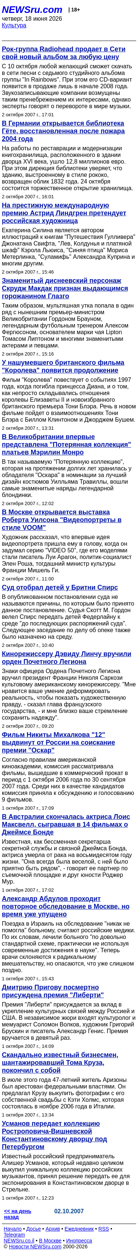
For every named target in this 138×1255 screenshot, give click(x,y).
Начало (13, 1229)
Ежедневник (79, 1229)
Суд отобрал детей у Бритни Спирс (60, 587)
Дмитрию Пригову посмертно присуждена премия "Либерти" (53, 991)
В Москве (50, 1241)
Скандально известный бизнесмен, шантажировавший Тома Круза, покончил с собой (60, 1062)
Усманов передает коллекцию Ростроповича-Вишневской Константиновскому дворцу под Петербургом (54, 1135)
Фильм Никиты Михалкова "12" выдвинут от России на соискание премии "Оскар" (58, 742)
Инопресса (79, 1241)
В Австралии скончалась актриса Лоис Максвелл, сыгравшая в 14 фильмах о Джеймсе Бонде (66, 824)
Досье (33, 1229)
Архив (53, 1229)
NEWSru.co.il (19, 1241)
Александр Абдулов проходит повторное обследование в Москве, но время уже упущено (66, 906)
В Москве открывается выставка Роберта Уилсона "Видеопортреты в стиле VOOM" (61, 519)
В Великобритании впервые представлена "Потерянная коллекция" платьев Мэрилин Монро (66, 444)
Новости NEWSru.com (35, 1246)
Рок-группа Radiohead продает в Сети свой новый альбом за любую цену (63, 53)
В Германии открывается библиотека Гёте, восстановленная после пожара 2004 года (63, 131)
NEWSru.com (32, 9)
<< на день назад (17, 1214)
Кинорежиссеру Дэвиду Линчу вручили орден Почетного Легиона (66, 657)
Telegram (14, 1235)
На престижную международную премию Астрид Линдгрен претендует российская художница (64, 213)
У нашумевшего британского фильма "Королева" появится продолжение (63, 366)
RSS (103, 1229)
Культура (14, 25)
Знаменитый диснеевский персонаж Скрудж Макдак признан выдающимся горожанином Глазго (65, 288)
